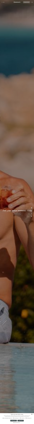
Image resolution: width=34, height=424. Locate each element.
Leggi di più (27, 416)
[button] (17, 422)
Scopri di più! (17, 213)
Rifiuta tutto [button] (21, 420)
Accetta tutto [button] (13, 420)
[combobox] (31, 414)
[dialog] (17, 418)
